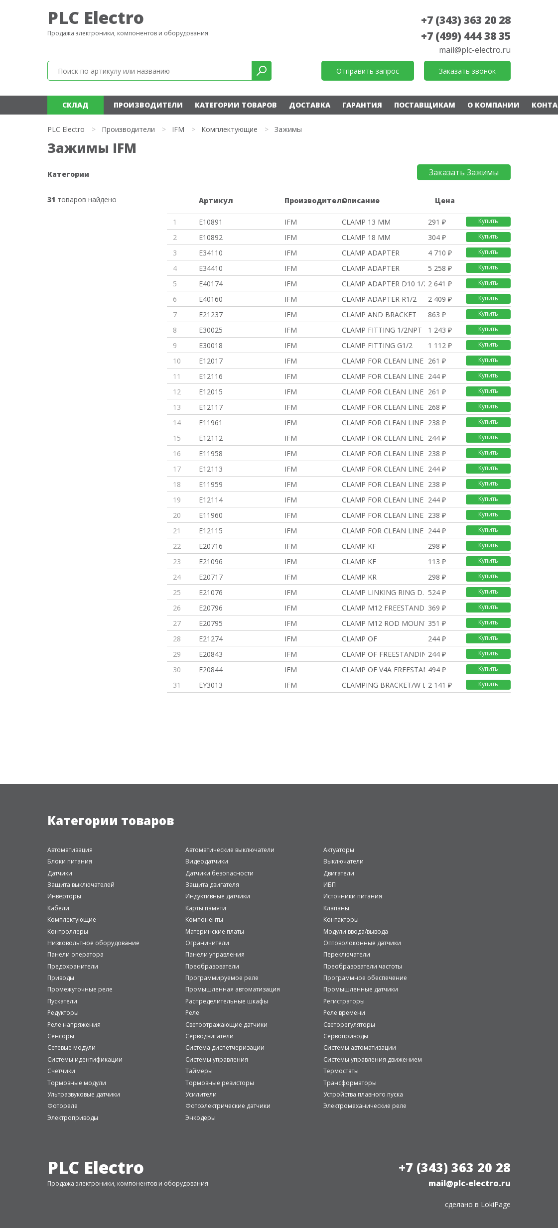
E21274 (211, 638)
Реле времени (344, 1012)
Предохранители (72, 966)
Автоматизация (70, 850)
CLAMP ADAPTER (371, 252)
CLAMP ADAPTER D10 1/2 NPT (383, 283)
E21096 (211, 561)
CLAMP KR (359, 577)
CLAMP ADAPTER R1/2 (379, 299)
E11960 (211, 515)
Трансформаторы (350, 1083)
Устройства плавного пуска (363, 1094)
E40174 (211, 283)
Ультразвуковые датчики (83, 1094)
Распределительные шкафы (226, 1001)
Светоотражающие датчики (226, 1024)
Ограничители (207, 943)
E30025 (211, 330)
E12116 (211, 376)
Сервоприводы (345, 1036)
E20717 (211, 577)
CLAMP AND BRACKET (379, 314)
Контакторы (341, 919)
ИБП (329, 884)
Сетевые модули (71, 1047)
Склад (75, 105)
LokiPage (496, 1204)
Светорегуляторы (349, 1024)
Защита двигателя (212, 884)
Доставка (309, 105)
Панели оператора (75, 954)
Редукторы (63, 1012)
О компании (493, 105)
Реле (192, 1012)
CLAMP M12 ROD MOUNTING (383, 623)
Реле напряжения (74, 1024)
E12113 (211, 469)
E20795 (211, 623)
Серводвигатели (209, 1036)
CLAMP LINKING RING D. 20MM (383, 592)
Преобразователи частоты (362, 966)
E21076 (211, 592)
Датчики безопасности (219, 873)
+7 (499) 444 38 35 (466, 36)
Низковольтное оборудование (93, 943)
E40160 (211, 299)
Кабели (58, 908)
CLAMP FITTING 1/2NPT (382, 330)
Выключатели (343, 861)
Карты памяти (205, 908)
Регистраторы (344, 1001)
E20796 (211, 608)
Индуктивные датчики (217, 896)
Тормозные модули (76, 1083)
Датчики (59, 873)
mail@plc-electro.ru (475, 49)
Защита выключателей (81, 884)
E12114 (211, 499)
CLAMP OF (359, 638)
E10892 (211, 237)
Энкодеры (200, 1117)
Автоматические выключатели (230, 850)
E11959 (211, 484)
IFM (178, 129)
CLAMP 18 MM (366, 237)
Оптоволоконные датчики (362, 943)
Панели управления (215, 954)
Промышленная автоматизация (232, 989)
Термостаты (341, 1071)
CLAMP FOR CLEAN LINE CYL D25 (383, 515)
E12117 (211, 407)
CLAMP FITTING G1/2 (377, 345)
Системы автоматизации (359, 1047)
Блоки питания (69, 861)
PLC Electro (95, 17)
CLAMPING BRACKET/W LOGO (383, 685)
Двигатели (338, 873)
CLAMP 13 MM (366, 222)
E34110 (211, 252)
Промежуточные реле (80, 989)
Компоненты (204, 919)
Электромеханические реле (365, 1106)
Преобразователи (212, 966)
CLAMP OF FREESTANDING (383, 654)
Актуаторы (338, 850)
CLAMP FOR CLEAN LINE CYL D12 (383, 422)
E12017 (211, 361)
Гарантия (362, 105)
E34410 (211, 268)
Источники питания (352, 896)
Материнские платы (214, 931)
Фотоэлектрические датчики (228, 1106)
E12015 (211, 391)
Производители (148, 105)
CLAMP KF (359, 546)
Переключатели (346, 954)
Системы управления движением (372, 1059)
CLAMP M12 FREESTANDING (383, 608)
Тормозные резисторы (219, 1083)
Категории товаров (236, 105)
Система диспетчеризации (225, 1047)
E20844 (211, 669)
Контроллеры (67, 931)
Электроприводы (72, 1117)
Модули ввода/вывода (355, 931)
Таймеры (199, 1071)
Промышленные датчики (360, 989)
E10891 (211, 222)
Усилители (201, 1094)
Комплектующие (229, 129)
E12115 (211, 530)
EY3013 (211, 685)
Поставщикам (424, 105)
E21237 (211, 314)
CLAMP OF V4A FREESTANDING (383, 669)
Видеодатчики (206, 861)
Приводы (60, 978)
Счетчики (61, 1071)
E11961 (211, 422)
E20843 (211, 654)
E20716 (211, 546)
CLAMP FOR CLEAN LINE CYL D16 (383, 453)
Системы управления (216, 1059)
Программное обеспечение (365, 978)
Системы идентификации (85, 1059)
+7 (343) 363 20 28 (466, 20)
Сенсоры (60, 1036)
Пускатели (62, 1001)
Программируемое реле (222, 978)
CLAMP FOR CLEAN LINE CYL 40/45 (383, 391)
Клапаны (336, 908)
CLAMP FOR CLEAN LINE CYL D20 (383, 484)
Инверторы (64, 896)
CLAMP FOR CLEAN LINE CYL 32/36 (383, 361)
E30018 (211, 345)
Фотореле (62, 1106)
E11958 (211, 453)
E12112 (211, 438)
